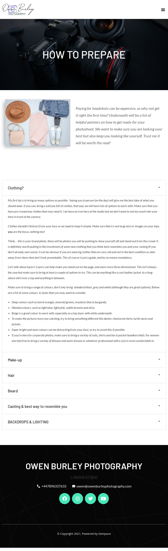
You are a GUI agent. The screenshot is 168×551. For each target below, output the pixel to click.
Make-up (15, 360)
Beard (13, 391)
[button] (163, 9)
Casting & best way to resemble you (37, 406)
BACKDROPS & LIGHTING (28, 422)
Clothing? (16, 188)
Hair (11, 375)
